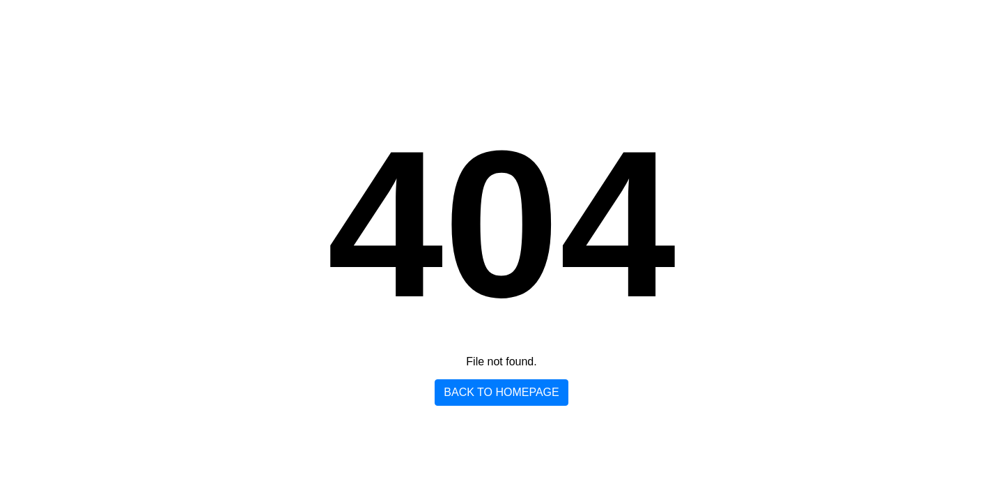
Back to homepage (501, 392)
